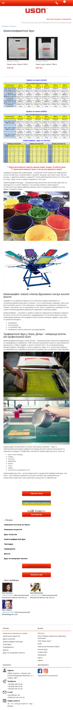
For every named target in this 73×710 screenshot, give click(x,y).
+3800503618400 (8, 612)
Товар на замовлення (37, 566)
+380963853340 (36, 595)
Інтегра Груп (43, 649)
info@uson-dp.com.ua (16, 697)
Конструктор (36, 514)
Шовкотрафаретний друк (15, 539)
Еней (40, 644)
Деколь (7, 554)
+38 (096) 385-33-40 (14, 686)
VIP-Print (41, 633)
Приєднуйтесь (43, 665)
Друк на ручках (10, 534)
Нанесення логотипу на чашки (17, 525)
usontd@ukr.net (13, 695)
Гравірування (9, 549)
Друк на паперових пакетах (15, 558)
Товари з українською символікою (36, 503)
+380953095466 (8, 595)
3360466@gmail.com (10, 614)
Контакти (7, 665)
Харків (40, 660)
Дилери (40, 628)
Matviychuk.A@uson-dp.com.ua (42, 597)
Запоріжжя (42, 655)
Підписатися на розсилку (48, 675)
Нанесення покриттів (13, 529)
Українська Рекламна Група (48, 646)
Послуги (9, 520)
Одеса (40, 658)
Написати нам (36, 575)
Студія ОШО (42, 652)
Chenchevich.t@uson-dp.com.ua (14, 597)
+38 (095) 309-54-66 (14, 684)
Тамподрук (8, 544)
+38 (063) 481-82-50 (14, 689)
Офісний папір (37, 493)
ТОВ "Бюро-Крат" (44, 641)
